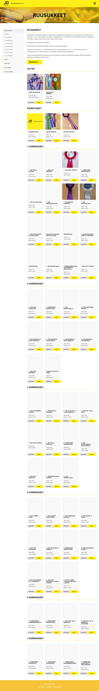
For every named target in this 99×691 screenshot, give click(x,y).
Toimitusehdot (57, 687)
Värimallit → (34, 62)
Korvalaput (8, 68)
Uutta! (6, 34)
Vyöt (6, 59)
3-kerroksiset (9, 46)
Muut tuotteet (9, 72)
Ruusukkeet (8, 30)
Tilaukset (49, 687)
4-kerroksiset (9, 49)
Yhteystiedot (41, 687)
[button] (95, 3)
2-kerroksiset (9, 43)
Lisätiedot (31, 102)
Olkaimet (7, 63)
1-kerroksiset (9, 40)
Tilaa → (39, 102)
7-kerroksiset (9, 56)
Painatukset (8, 37)
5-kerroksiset (9, 53)
